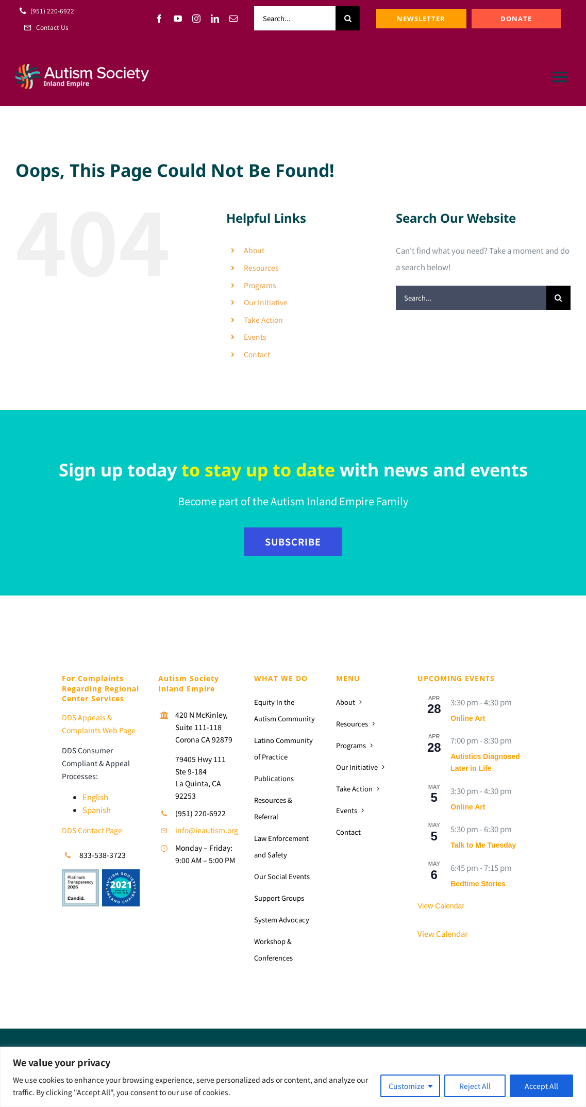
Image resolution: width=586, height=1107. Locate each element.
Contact (257, 354)
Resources (261, 267)
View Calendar (440, 906)
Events (255, 337)
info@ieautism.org (206, 830)
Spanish (96, 809)
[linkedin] (215, 18)
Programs (260, 285)
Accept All (541, 1086)
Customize (407, 1086)
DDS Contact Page (92, 830)
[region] (293, 1077)
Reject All (475, 1086)
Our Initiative (266, 302)
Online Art (467, 718)
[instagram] (196, 18)
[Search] (348, 18)
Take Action (263, 320)
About (254, 250)
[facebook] (159, 18)
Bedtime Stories (478, 884)
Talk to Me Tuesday (483, 845)
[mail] (233, 18)
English (95, 796)
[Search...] (295, 18)
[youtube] (178, 18)
